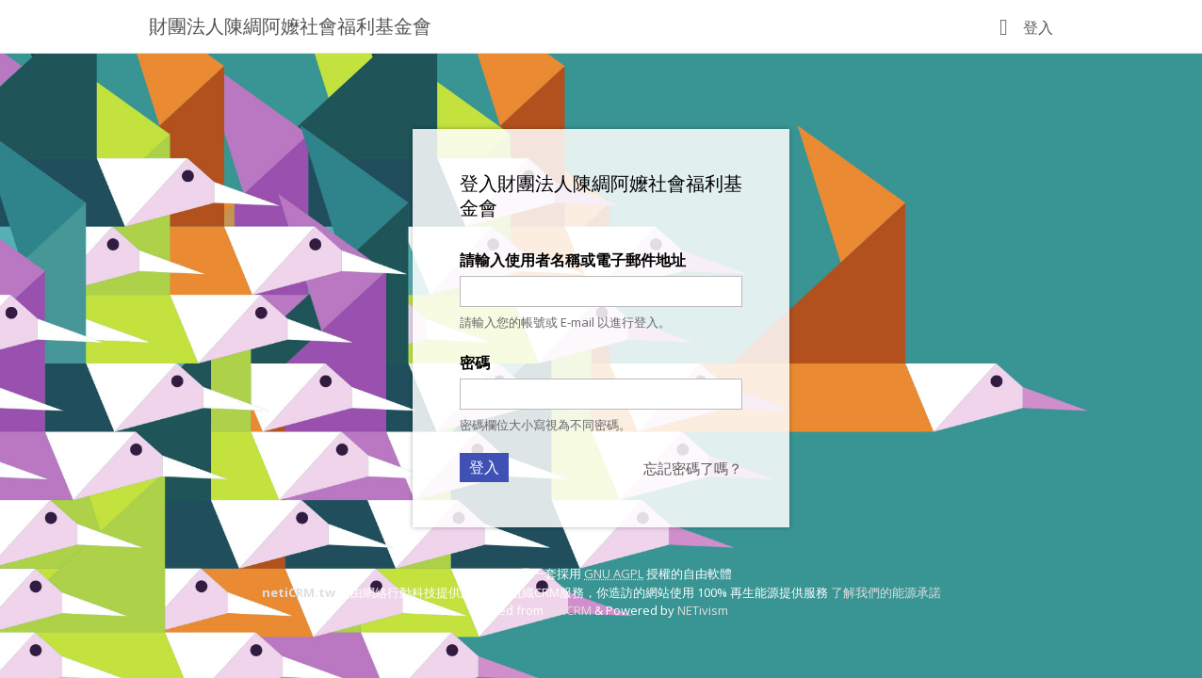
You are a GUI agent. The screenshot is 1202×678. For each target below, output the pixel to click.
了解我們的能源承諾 (886, 592)
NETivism (702, 610)
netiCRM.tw (298, 592)
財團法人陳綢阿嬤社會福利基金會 (290, 26)
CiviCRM (569, 610)
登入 (1038, 27)
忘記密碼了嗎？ (692, 468)
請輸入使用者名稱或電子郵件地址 (573, 260)
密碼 (475, 362)
